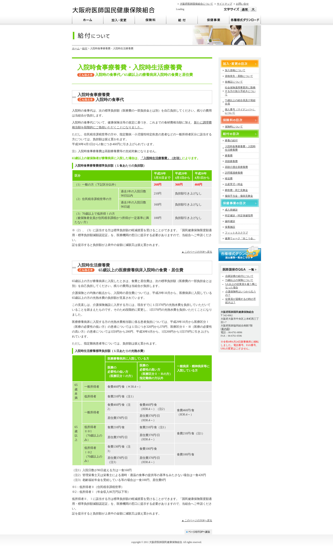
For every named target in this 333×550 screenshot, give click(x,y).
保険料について (234, 126)
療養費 (229, 155)
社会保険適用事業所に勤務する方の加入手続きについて (240, 91)
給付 (84, 48)
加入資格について (235, 70)
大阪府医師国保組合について (196, 4)
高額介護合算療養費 (236, 167)
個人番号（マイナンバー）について (240, 111)
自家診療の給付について (239, 276)
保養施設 (230, 227)
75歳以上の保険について (239, 280)
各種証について (234, 82)
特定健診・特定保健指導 (239, 215)
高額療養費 (231, 161)
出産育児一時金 (234, 184)
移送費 (229, 178)
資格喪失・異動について (239, 76)
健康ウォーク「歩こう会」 (240, 238)
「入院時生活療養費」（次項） (161, 158)
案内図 (225, 329)
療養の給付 (231, 140)
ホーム (76, 48)
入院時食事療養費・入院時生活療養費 (240, 148)
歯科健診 (230, 221)
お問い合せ (242, 4)
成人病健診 (231, 209)
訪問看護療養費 (234, 173)
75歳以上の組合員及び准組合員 (240, 102)
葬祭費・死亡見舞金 (236, 190)
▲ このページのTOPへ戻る (197, 252)
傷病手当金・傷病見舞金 (239, 196)
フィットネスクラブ (236, 232)
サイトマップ (224, 4)
